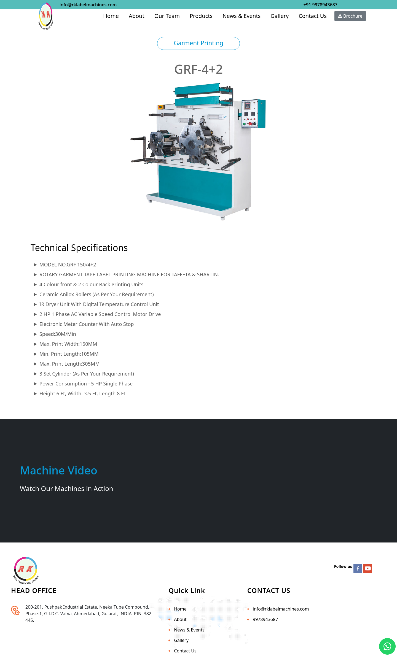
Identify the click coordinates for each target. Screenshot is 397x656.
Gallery (279, 16)
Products (201, 16)
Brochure (350, 16)
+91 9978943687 (320, 5)
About (136, 16)
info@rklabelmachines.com (88, 5)
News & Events (241, 16)
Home (111, 16)
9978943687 (265, 619)
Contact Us (313, 16)
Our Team (167, 16)
